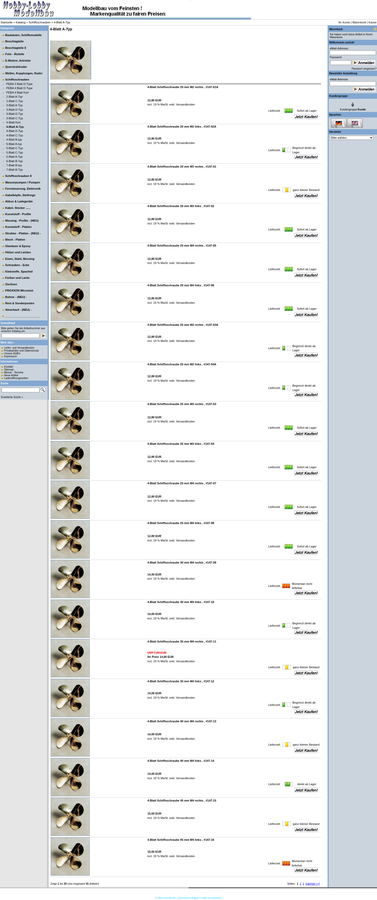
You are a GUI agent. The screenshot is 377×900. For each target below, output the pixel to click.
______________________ (22, 315)
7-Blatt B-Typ (14, 169)
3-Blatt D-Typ (14, 109)
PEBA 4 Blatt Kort (17, 92)
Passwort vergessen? (364, 68)
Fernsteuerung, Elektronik (23, 188)
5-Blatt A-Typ (14, 156)
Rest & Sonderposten (19, 303)
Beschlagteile (14, 41)
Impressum (10, 356)
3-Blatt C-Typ (14, 118)
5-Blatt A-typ (14, 143)
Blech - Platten (15, 239)
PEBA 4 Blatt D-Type (19, 88)
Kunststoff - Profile (18, 214)
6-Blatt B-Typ (14, 161)
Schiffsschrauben (39, 22)
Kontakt (8, 366)
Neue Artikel (11, 375)
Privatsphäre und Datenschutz (21, 350)
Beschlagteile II (15, 47)
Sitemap (9, 369)
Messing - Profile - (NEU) (21, 220)
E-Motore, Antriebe (18, 60)
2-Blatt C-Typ (14, 101)
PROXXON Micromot (19, 290)
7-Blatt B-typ (14, 165)
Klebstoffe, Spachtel (19, 271)
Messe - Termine (13, 372)
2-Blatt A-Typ (14, 96)
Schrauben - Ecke (17, 265)
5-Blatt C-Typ (14, 148)
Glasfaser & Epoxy (17, 246)
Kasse (372, 22)
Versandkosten (185, 104)
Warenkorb (359, 22)
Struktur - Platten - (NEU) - (23, 233)
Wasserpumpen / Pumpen (22, 182)
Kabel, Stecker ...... (17, 207)
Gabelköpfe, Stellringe (20, 195)
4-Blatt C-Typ (14, 135)
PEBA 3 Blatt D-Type (19, 83)
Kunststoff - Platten (18, 226)
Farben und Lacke (17, 277)
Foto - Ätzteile (14, 54)
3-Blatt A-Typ (14, 105)
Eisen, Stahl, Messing (19, 258)
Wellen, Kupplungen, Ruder (23, 73)
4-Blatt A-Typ (62, 22)
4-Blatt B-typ (14, 139)
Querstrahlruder (16, 66)
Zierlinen (11, 284)
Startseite (6, 22)
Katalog (20, 22)
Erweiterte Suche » (12, 397)
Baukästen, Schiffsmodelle (23, 35)
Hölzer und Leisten (18, 252)
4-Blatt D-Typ (14, 131)
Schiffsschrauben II (18, 175)
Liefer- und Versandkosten (19, 347)
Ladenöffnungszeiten (16, 378)
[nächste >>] (313, 883)
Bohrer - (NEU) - (16, 297)
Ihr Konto (344, 22)
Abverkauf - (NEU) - (18, 309)
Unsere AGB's (12, 353)
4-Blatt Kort (13, 122)
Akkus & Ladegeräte (19, 201)
